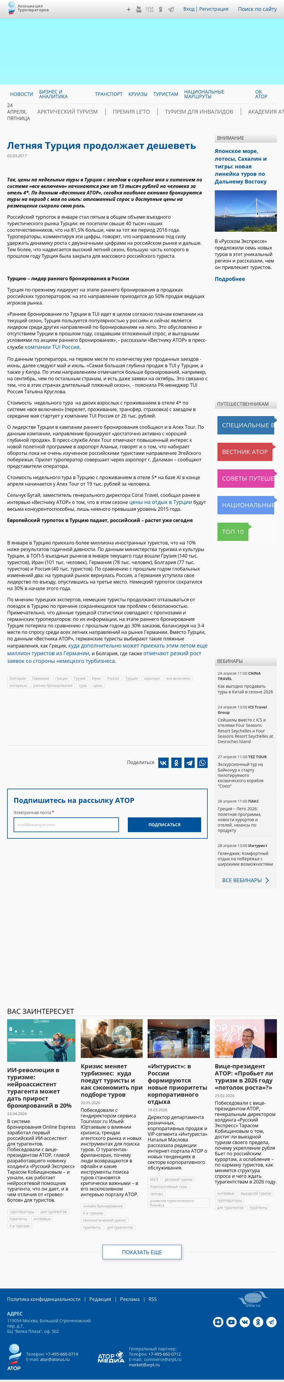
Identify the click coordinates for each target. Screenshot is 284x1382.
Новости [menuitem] (21, 94)
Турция (131, 672)
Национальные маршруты (247, 492)
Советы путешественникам (247, 465)
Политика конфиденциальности (39, 1286)
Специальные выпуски (245, 412)
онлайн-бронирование (103, 1193)
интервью (18, 679)
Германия (40, 672)
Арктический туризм (62, 112)
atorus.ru (129, 1376)
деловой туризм (179, 1166)
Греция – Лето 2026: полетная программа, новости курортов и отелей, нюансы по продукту (240, 806)
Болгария (17, 672)
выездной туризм (256, 1180)
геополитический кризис (104, 1207)
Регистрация (218, 9)
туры (83, 679)
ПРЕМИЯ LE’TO (114, 112)
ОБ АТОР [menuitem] (261, 94)
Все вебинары (240, 867)
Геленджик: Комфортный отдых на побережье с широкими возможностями (245, 845)
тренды (156, 1180)
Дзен (133, 9)
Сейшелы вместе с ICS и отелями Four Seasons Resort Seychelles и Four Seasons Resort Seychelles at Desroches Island (245, 717)
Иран (96, 672)
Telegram (175, 9)
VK (154, 9)
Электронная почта (32, 807)
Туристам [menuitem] (166, 94)
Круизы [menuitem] (137, 94)
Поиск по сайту (259, 9)
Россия (113, 672)
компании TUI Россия (49, 346)
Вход (193, 9)
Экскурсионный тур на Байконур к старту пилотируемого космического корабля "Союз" (240, 762)
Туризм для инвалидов (171, 112)
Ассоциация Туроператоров (33, 7)
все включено (178, 672)
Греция (61, 672)
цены (97, 679)
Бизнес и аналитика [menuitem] (53, 94)
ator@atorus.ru (55, 1346)
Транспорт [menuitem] (108, 94)
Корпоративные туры (168, 1173)
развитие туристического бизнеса (172, 1190)
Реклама (117, 1286)
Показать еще (142, 1239)
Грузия (80, 672)
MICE (154, 1166)
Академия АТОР (230, 112)
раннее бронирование (52, 679)
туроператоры (21, 1198)
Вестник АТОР (234, 439)
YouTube (143, 9)
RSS (138, 1286)
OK (165, 9)
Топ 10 (227, 518)
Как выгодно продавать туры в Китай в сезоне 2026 (245, 675)
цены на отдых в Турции (157, 500)
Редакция (90, 1286)
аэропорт (152, 672)
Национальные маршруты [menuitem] (204, 94)
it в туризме (19, 1212)
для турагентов (54, 1198)
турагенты (18, 1205)
